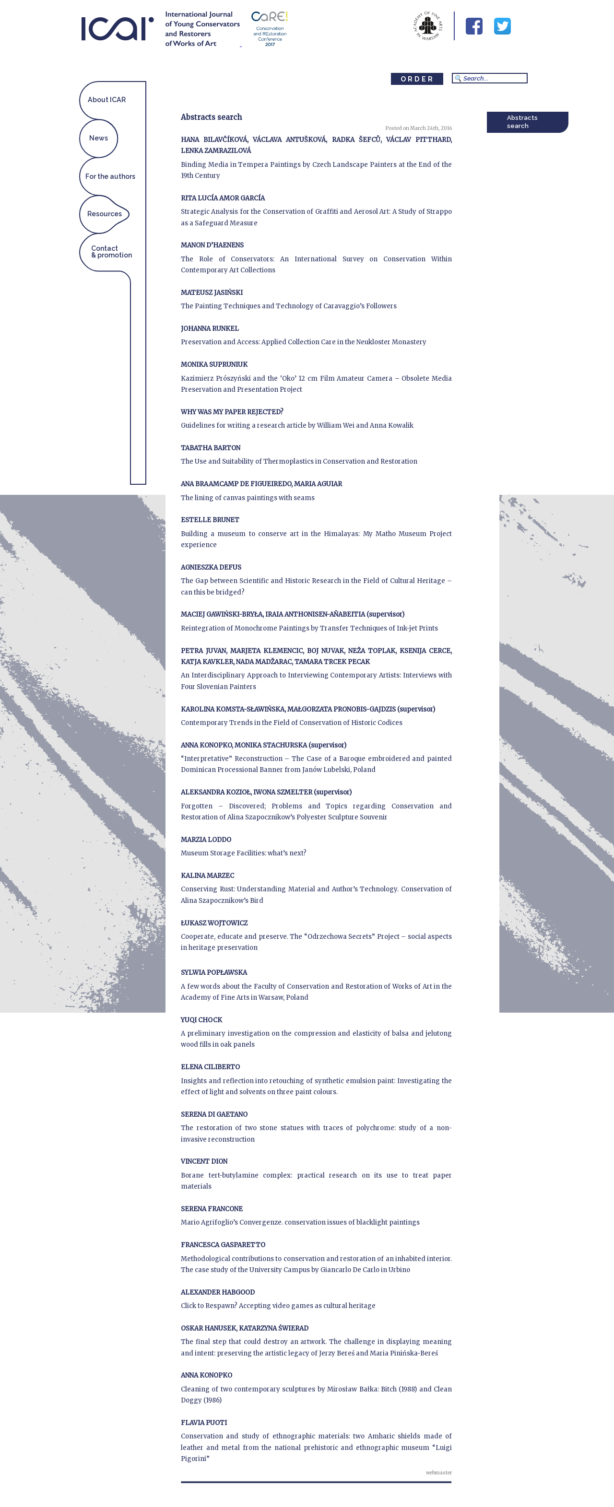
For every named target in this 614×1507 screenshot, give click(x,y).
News (98, 138)
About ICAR (107, 100)
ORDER (418, 79)
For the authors (110, 176)
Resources (104, 214)
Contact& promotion (111, 252)
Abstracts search (522, 121)
